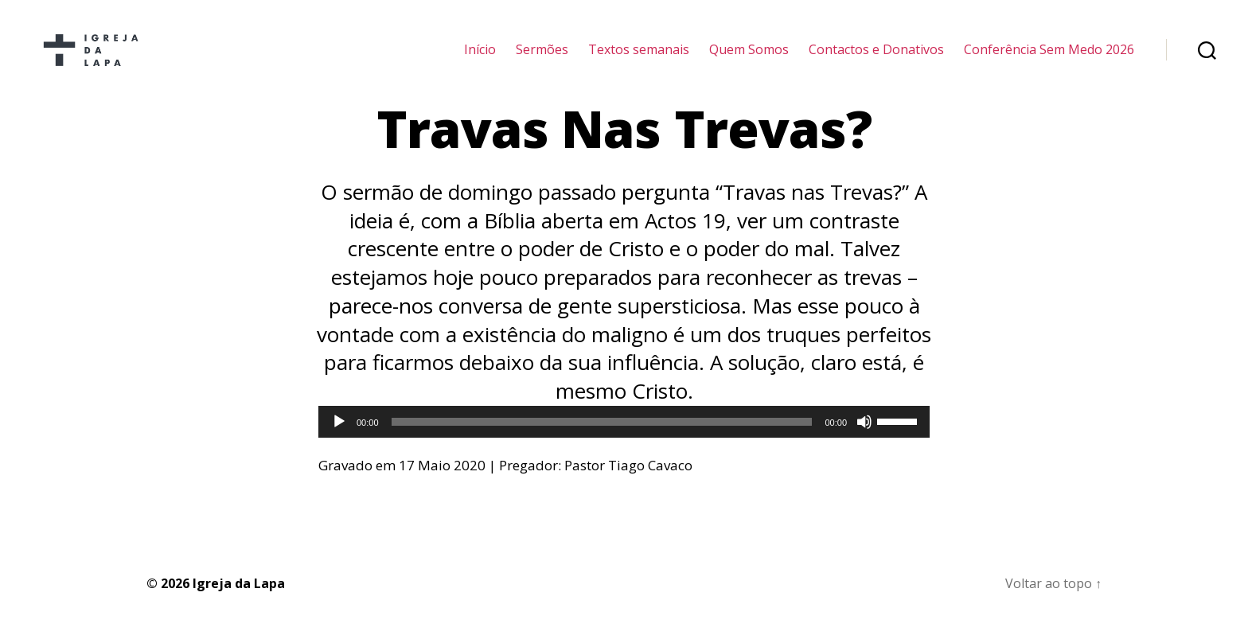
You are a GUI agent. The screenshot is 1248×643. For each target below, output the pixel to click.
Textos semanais (638, 57)
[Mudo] (864, 438)
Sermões (542, 57)
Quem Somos (749, 57)
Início (480, 57)
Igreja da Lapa (239, 599)
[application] (624, 438)
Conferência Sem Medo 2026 (1049, 57)
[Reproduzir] (339, 438)
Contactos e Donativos (876, 57)
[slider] (602, 438)
